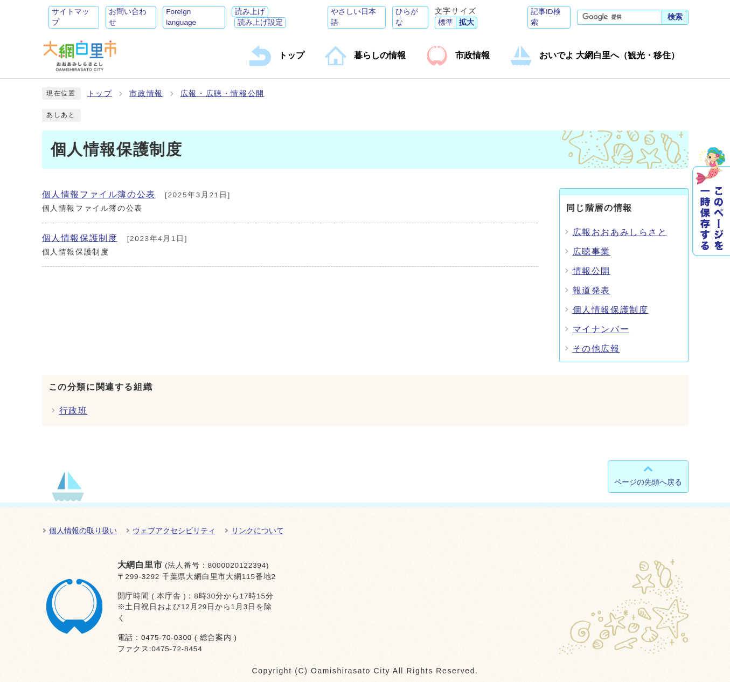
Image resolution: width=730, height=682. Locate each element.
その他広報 (596, 348)
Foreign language (181, 17)
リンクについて (257, 530)
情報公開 (591, 270)
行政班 (73, 410)
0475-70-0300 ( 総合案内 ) (189, 637)
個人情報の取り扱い (83, 530)
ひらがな (406, 17)
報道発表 (591, 290)
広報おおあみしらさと (620, 232)
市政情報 (146, 93)
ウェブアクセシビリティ (174, 530)
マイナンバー (601, 329)
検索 (675, 17)
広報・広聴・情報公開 (222, 93)
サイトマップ (70, 17)
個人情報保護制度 (80, 238)
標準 (445, 22)
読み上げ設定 (260, 22)
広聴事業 (591, 251)
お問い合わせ (128, 17)
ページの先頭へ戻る (648, 482)
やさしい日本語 (353, 17)
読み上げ (250, 12)
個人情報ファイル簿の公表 (99, 194)
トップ (100, 93)
